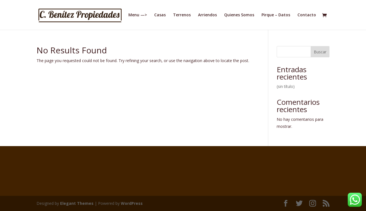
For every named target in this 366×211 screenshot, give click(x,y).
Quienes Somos (239, 15)
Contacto (306, 15)
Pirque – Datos (276, 15)
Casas (160, 15)
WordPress (132, 203)
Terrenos (182, 15)
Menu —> (137, 15)
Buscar (320, 52)
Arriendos (207, 15)
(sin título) (286, 86)
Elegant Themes (77, 203)
